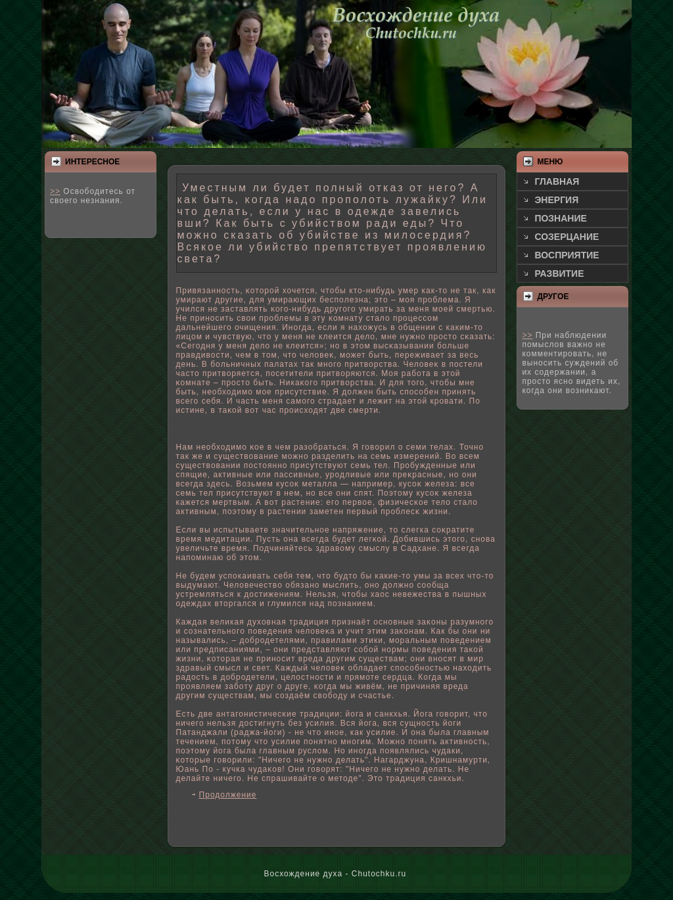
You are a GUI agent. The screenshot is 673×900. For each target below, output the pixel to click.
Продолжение (228, 794)
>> (55, 191)
